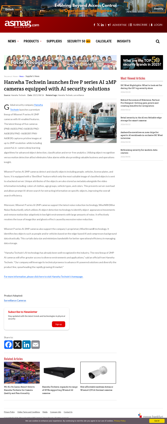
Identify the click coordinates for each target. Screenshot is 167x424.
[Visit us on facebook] (94, 24)
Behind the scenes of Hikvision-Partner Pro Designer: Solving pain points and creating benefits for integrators (140, 103)
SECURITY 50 (76, 41)
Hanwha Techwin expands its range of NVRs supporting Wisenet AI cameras (60, 390)
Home (15, 76)
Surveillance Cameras (15, 300)
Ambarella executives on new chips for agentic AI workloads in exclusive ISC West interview (142, 135)
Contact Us (68, 412)
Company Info (55, 412)
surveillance (78, 95)
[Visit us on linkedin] (102, 24)
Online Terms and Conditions (28, 412)
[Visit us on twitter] (98, 24)
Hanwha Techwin (65, 95)
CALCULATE (104, 41)
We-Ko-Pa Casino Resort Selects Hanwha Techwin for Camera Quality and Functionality (19, 390)
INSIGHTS (124, 41)
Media (45, 412)
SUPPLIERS (54, 41)
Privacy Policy (9, 412)
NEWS (13, 41)
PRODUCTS (32, 41)
